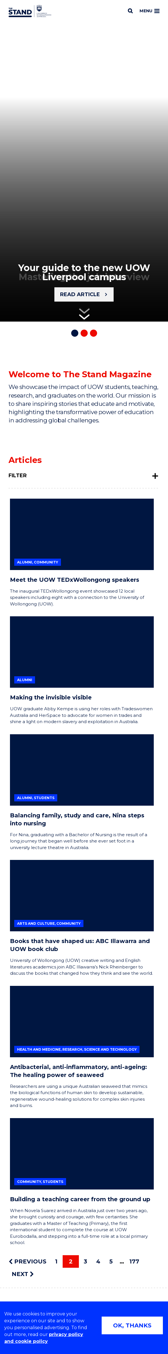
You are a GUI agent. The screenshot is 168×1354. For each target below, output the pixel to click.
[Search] (130, 10)
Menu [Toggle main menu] (149, 10)
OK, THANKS (132, 1325)
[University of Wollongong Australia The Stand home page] (30, 11)
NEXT (23, 1274)
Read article (80, 294)
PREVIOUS (27, 1261)
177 (134, 1261)
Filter (18, 475)
